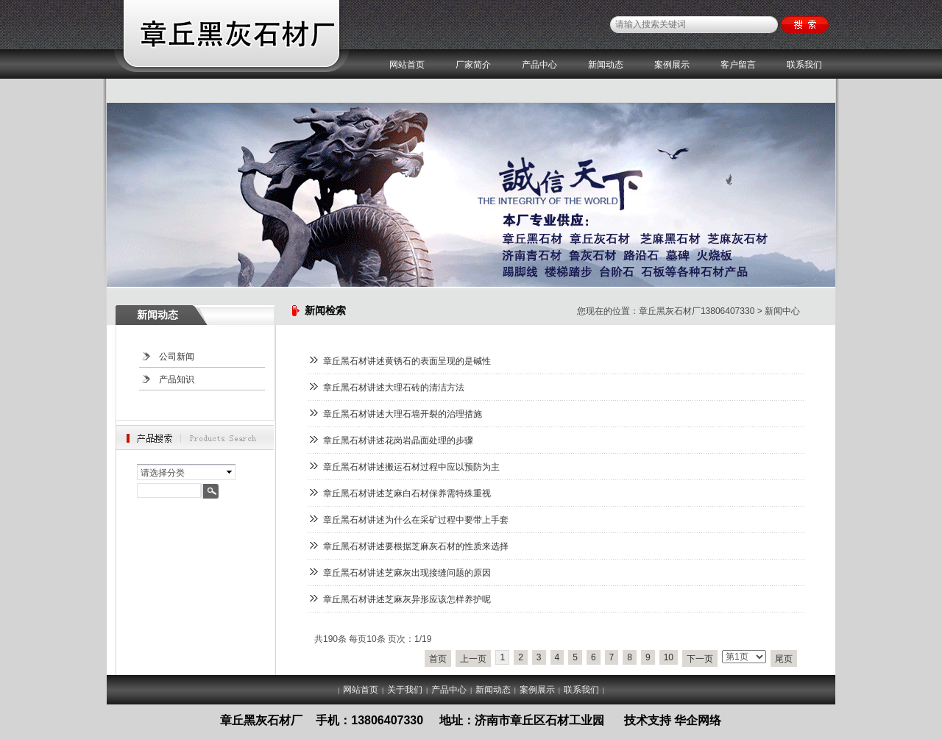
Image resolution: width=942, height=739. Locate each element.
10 (668, 657)
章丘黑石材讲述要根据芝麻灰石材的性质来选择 (416, 546)
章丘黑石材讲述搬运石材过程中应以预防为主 (411, 467)
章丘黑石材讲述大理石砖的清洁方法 (393, 387)
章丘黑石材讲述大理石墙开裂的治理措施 (402, 414)
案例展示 (672, 65)
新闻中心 (782, 311)
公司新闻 (176, 356)
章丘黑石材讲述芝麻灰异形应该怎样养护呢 (407, 599)
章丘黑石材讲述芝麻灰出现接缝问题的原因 (407, 573)
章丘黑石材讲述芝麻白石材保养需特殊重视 (407, 493)
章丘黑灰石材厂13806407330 (696, 311)
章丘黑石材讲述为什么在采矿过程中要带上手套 (416, 520)
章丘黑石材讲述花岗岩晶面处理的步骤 (398, 440)
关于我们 (404, 690)
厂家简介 (473, 65)
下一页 (700, 659)
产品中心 (539, 65)
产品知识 (176, 379)
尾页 (784, 659)
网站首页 (407, 65)
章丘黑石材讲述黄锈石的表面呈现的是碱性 (407, 361)
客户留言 (738, 65)
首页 (438, 659)
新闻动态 (605, 65)
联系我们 (804, 65)
